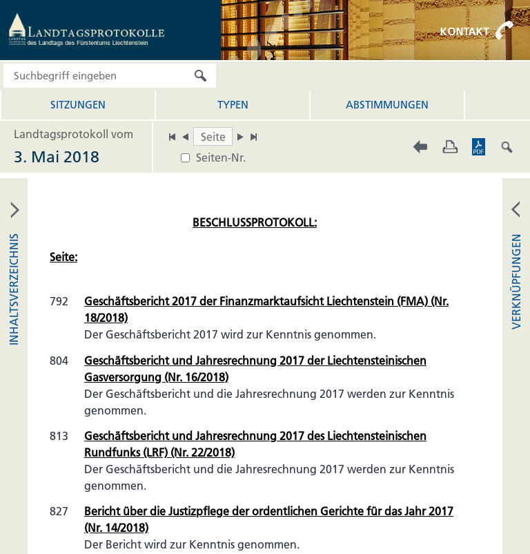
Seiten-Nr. (221, 157)
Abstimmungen (387, 104)
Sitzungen (78, 104)
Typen (232, 104)
